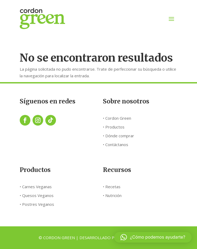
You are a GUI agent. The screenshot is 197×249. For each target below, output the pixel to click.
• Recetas (111, 186)
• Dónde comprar (118, 135)
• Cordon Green (117, 118)
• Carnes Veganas (36, 186)
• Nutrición (112, 195)
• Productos (113, 127)
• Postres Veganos (37, 204)
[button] (153, 237)
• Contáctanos (115, 144)
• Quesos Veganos (37, 195)
